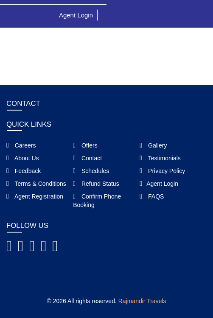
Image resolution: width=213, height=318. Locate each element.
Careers (21, 145)
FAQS (152, 196)
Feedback (23, 171)
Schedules (91, 171)
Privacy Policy (162, 171)
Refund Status (96, 183)
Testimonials (160, 158)
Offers (85, 145)
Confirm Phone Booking (97, 200)
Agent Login (76, 15)
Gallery (153, 145)
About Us (22, 158)
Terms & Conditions (36, 183)
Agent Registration (34, 196)
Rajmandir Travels (142, 301)
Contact (87, 158)
